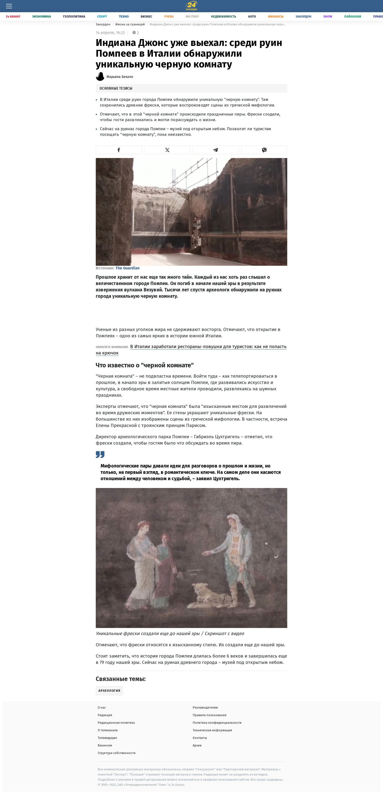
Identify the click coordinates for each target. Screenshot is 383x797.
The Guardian (127, 268)
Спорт (102, 16)
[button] (119, 150)
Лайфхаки (352, 16)
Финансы (276, 16)
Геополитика (74, 16)
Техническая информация (212, 730)
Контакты (200, 738)
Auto (252, 16)
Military (192, 16)
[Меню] (9, 6)
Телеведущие (107, 738)
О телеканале (108, 730)
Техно (124, 16)
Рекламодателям (205, 707)
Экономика (41, 16)
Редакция (105, 715)
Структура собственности (117, 753)
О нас (102, 707)
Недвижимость (223, 16)
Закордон (303, 16)
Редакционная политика (116, 722)
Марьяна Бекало (119, 77)
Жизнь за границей (130, 24)
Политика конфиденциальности (217, 722)
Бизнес (146, 16)
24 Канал (13, 16)
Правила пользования (209, 715)
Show (327, 16)
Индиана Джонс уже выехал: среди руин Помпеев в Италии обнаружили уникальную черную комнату (218, 24)
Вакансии (105, 745)
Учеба (169, 16)
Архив (197, 745)
